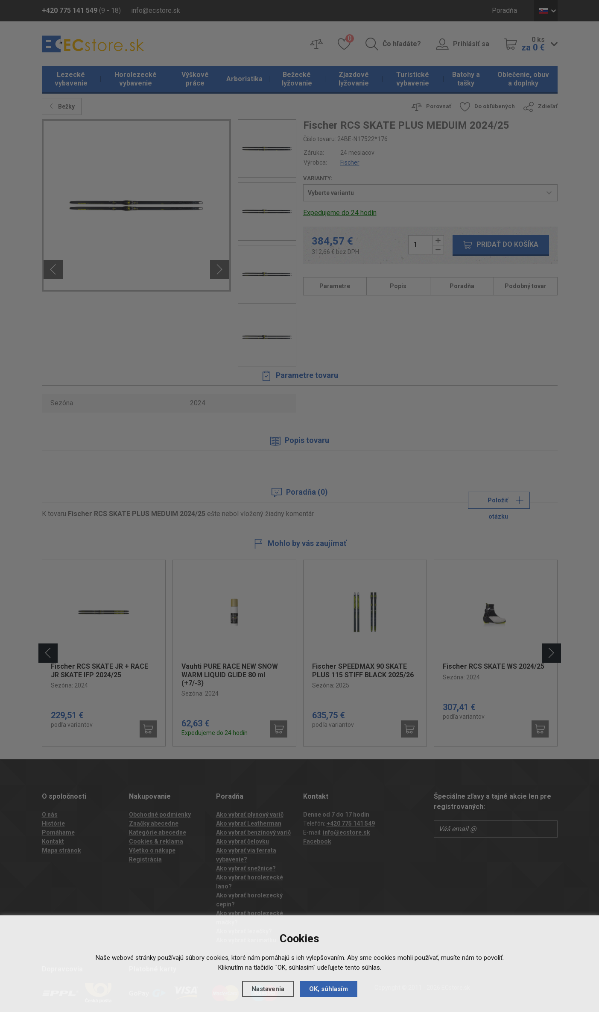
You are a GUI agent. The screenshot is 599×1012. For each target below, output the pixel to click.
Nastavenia (267, 989)
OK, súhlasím (328, 989)
